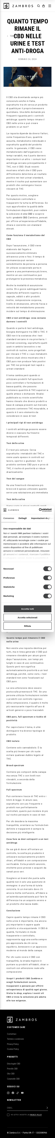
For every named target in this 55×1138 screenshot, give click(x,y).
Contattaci (11, 1034)
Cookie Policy (13, 1049)
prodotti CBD (20, 217)
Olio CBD (11, 1073)
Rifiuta (27, 626)
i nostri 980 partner (20, 533)
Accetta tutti (27, 609)
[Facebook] (13, 1093)
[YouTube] (22, 1093)
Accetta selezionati (27, 617)
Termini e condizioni (15, 1039)
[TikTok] (17, 1093)
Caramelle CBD (13, 1078)
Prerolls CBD (12, 1068)
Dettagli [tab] (22, 518)
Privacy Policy (13, 1044)
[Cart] (43, 5)
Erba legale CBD (13, 1063)
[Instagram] (8, 1093)
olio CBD (27, 214)
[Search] (38, 5)
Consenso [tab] (8, 518)
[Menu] (49, 6)
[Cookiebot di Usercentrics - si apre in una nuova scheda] (39, 510)
